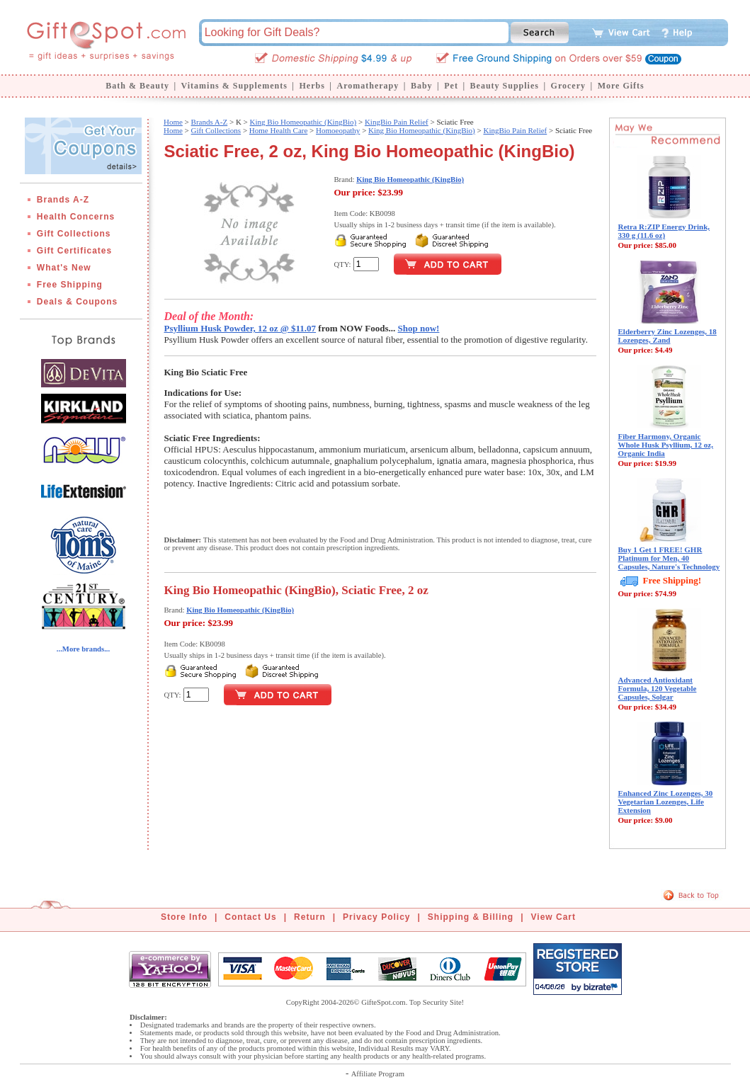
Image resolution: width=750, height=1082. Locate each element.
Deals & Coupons (77, 302)
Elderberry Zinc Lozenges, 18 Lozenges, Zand (667, 335)
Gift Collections (74, 234)
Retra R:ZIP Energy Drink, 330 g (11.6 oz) (664, 230)
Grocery (568, 86)
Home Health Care (278, 130)
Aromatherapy (367, 86)
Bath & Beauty (137, 86)
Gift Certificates (74, 251)
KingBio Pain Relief (396, 122)
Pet (451, 86)
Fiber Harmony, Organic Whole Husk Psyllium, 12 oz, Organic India (665, 444)
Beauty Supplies (504, 86)
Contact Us (250, 917)
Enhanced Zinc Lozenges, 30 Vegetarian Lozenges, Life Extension (665, 801)
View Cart (553, 917)
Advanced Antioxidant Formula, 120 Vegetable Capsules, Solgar (657, 688)
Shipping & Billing (470, 917)
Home (173, 122)
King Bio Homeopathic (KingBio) (303, 122)
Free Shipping (70, 285)
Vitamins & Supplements (234, 86)
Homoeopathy (338, 130)
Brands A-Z (63, 200)
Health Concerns (76, 217)
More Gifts (621, 86)
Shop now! (419, 328)
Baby (422, 86)
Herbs (311, 86)
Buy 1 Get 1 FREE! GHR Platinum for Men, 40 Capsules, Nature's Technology (669, 558)
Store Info (184, 917)
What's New (64, 268)
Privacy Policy (376, 917)
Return (310, 917)
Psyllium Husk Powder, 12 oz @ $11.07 (240, 328)
